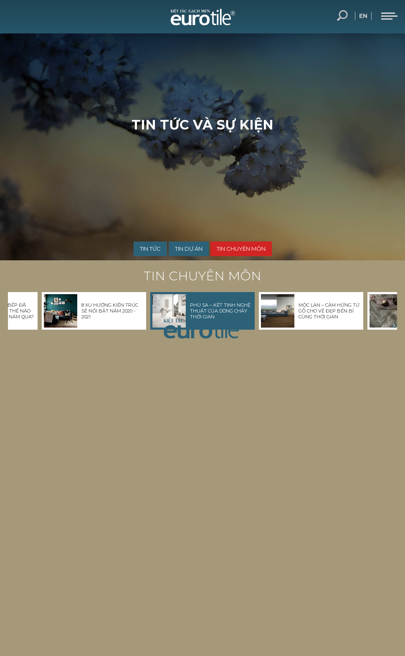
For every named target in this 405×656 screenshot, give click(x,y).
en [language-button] (363, 16)
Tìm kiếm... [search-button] (342, 16)
